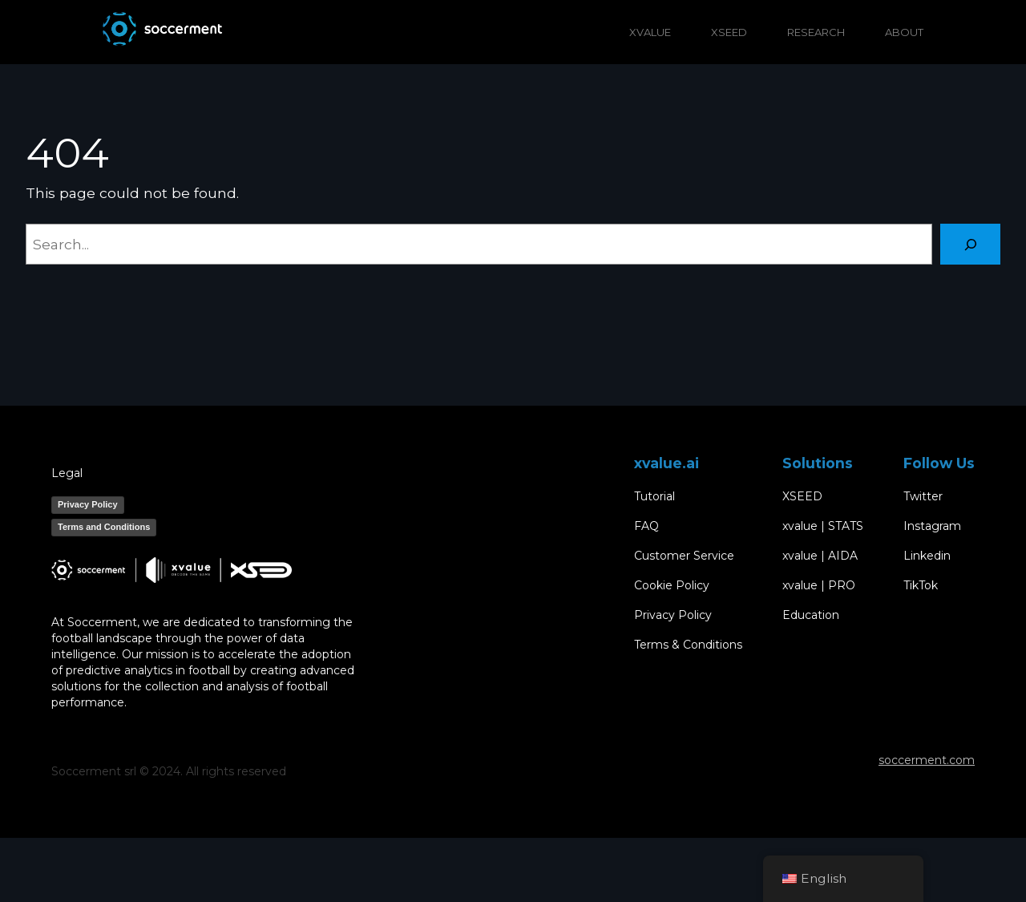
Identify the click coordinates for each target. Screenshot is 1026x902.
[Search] (970, 244)
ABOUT (904, 32)
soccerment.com (927, 760)
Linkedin (927, 556)
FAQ (646, 526)
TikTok (920, 586)
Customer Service (684, 556)
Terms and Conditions (104, 527)
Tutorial (654, 497)
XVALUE (650, 32)
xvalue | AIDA (820, 556)
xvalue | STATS (822, 526)
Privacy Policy (88, 504)
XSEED (729, 32)
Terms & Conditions (688, 645)
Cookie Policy (671, 586)
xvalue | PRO (818, 586)
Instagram (932, 526)
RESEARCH (816, 32)
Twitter (923, 497)
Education (810, 615)
